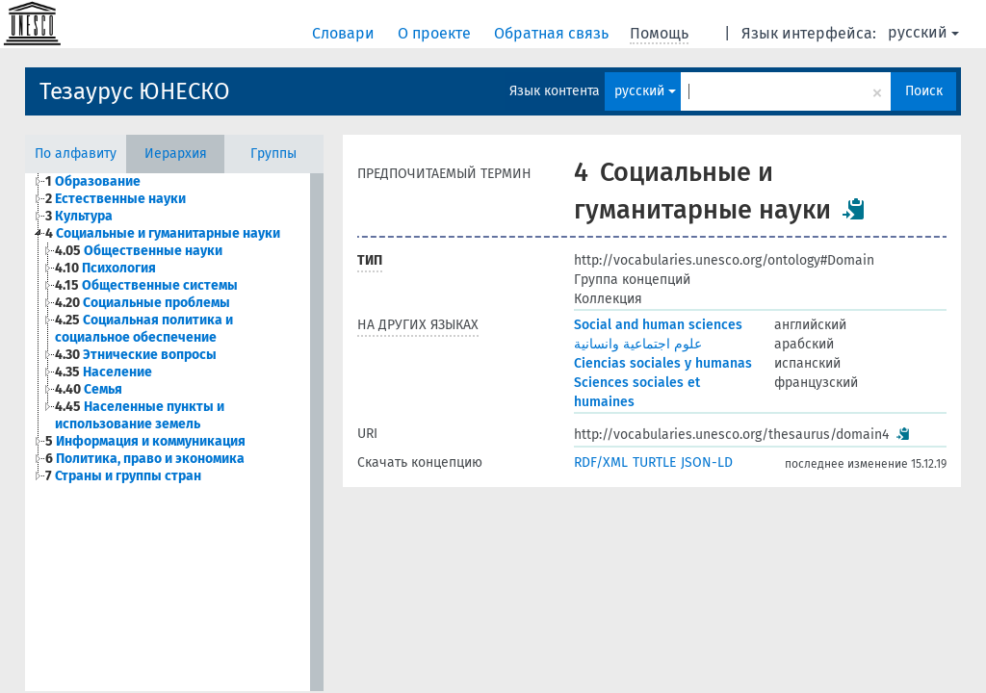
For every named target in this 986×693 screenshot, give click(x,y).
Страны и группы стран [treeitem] (123, 476)
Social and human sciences (658, 325)
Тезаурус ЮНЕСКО (134, 91)
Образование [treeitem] (93, 181)
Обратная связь (553, 33)
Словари (345, 33)
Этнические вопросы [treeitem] (136, 354)
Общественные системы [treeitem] (146, 285)
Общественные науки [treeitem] (138, 251)
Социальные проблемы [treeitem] (142, 303)
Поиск (924, 91)
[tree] (167, 329)
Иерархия (175, 153)
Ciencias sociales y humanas (663, 363)
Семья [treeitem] (88, 389)
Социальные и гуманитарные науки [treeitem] (162, 233)
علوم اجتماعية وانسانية (638, 344)
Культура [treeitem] (79, 216)
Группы (273, 153)
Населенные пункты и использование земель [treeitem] (139, 415)
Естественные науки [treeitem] (115, 199)
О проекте (436, 33)
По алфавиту (76, 153)
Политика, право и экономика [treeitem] (145, 458)
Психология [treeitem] (105, 268)
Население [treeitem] (103, 372)
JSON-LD (707, 462)
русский (923, 32)
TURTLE (654, 462)
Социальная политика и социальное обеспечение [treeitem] (144, 329)
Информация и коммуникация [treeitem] (145, 441)
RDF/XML (601, 462)
